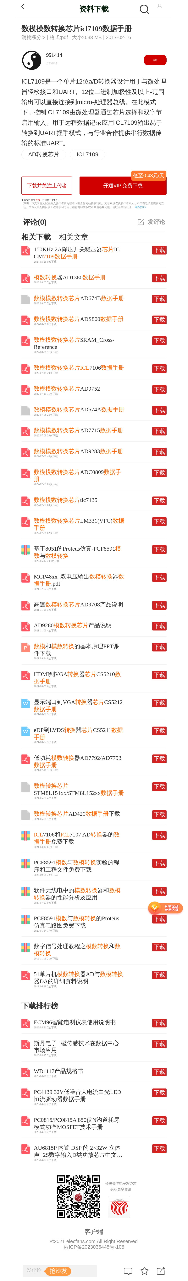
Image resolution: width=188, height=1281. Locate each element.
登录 (37, 199)
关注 (155, 60)
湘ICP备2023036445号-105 (94, 1247)
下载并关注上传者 (47, 185)
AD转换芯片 (43, 154)
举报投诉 (140, 207)
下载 (159, 250)
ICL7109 (87, 154)
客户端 (94, 1231)
